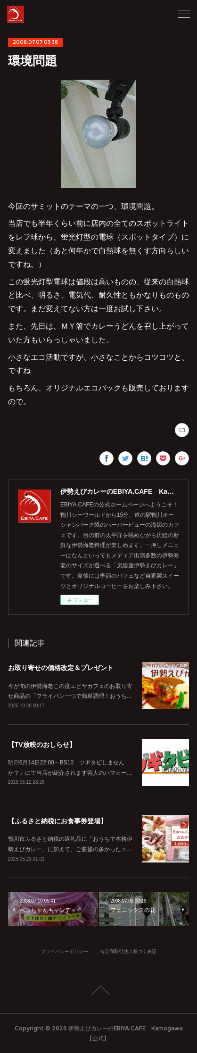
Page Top (98, 990)
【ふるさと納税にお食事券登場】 (57, 821)
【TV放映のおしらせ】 (42, 744)
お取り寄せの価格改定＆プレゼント (61, 668)
